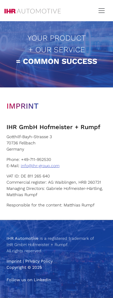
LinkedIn (42, 279)
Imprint (14, 261)
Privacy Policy (39, 261)
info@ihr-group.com (40, 165)
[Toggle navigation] (102, 11)
